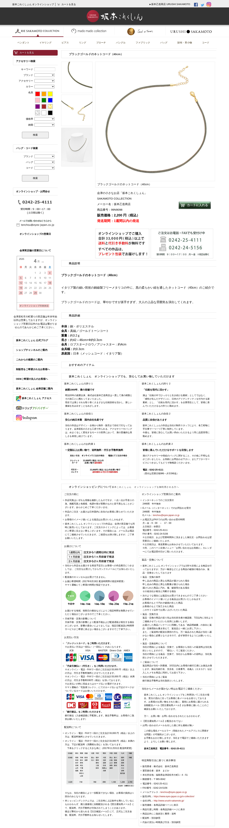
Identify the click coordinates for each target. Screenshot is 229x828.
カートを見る (27, 52)
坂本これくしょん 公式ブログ (32, 340)
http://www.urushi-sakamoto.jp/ (169, 800)
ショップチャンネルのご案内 (31, 350)
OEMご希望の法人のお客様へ (32, 379)
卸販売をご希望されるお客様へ (33, 369)
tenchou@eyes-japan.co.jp (166, 515)
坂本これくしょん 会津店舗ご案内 (34, 388)
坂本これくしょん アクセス (34, 398)
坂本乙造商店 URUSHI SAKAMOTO (170, 4)
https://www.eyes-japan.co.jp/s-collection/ (174, 796)
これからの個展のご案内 (29, 359)
